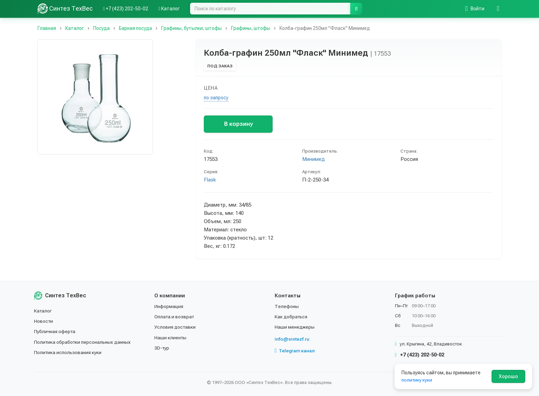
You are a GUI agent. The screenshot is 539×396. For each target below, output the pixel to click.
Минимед (313, 159)
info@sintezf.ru (292, 339)
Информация (169, 306)
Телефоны (287, 306)
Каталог (43, 311)
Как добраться (291, 316)
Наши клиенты (170, 337)
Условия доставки (175, 327)
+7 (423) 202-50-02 (419, 355)
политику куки (417, 380)
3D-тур (162, 348)
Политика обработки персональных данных (83, 342)
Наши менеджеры (295, 327)
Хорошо (508, 376)
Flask (210, 180)
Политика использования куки (68, 352)
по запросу (216, 97)
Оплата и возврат (174, 316)
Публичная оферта (55, 331)
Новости (44, 321)
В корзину (238, 123)
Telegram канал (295, 350)
